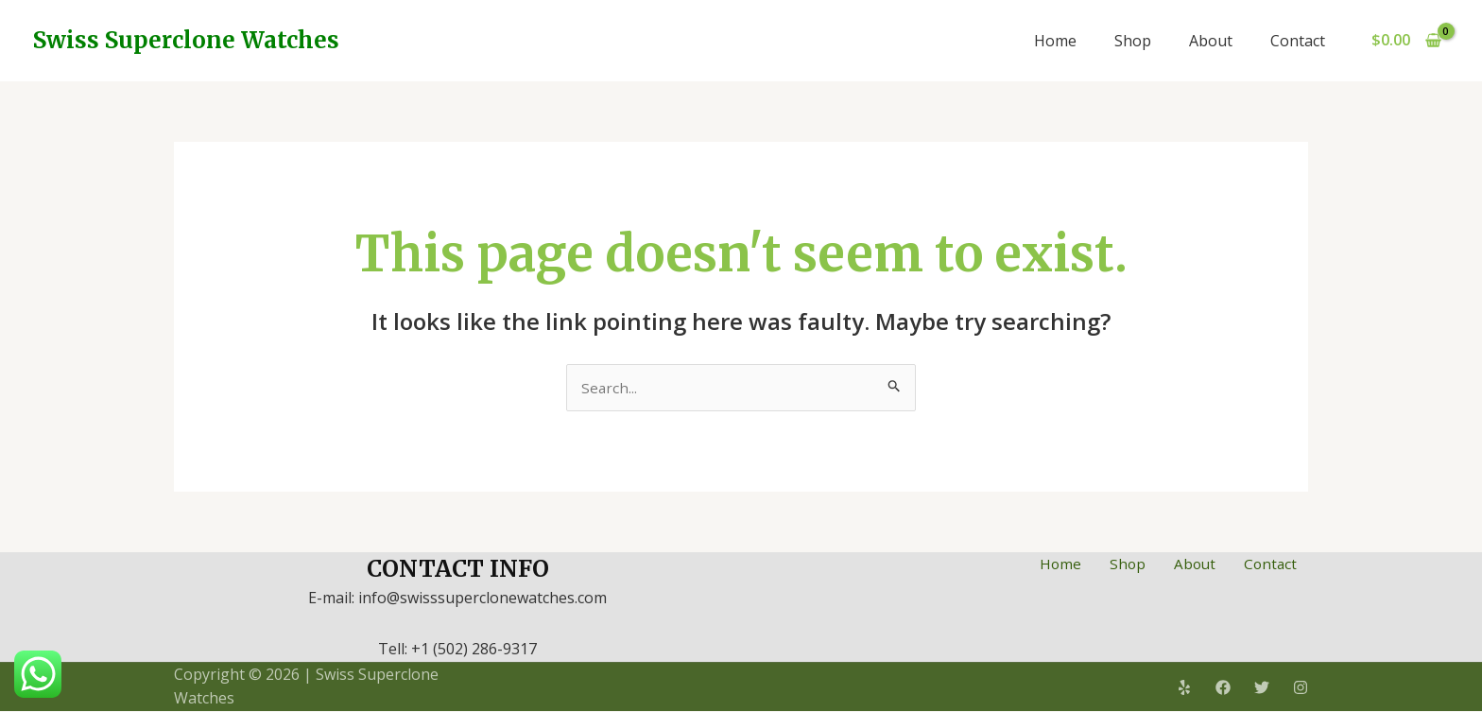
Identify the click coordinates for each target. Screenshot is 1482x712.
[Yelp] (1184, 688)
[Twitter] (1261, 688)
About (1210, 40)
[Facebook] (1223, 688)
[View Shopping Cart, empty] (1406, 40)
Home (1055, 40)
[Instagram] (1300, 688)
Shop (1132, 40)
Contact (1297, 40)
